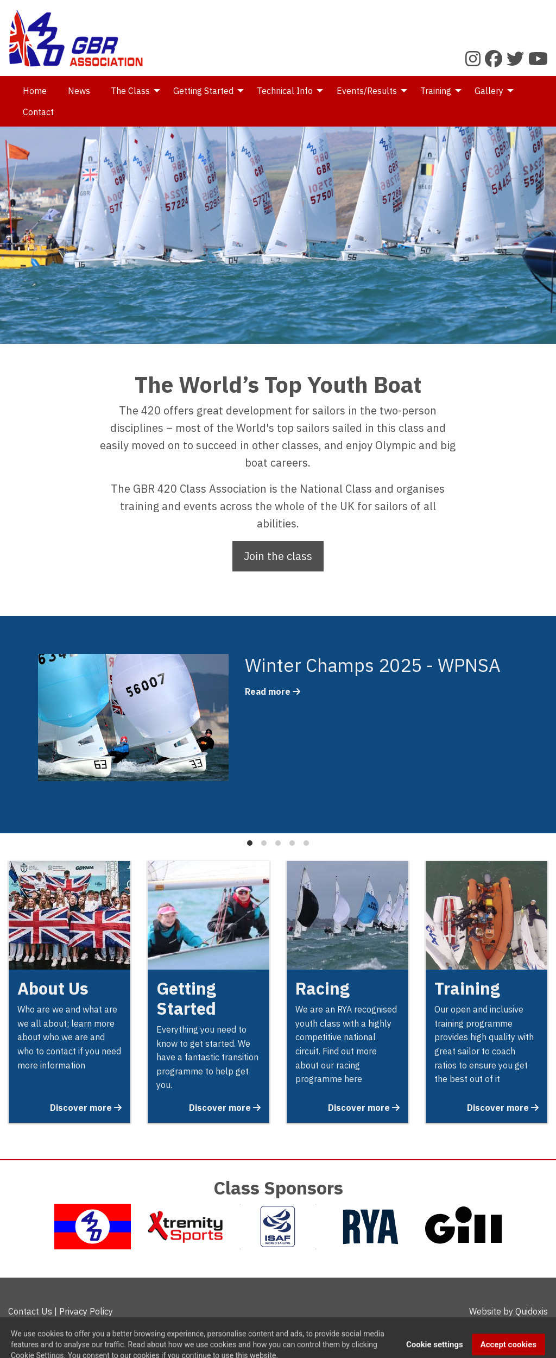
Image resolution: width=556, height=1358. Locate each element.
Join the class (278, 556)
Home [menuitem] (35, 90)
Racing (322, 988)
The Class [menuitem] (130, 90)
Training (467, 988)
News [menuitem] (79, 90)
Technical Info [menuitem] (285, 90)
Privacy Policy (86, 1311)
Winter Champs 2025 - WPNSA (373, 665)
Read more (272, 691)
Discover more (86, 1107)
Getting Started (186, 998)
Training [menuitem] (435, 90)
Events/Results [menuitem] (367, 90)
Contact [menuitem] (38, 111)
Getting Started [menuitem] (203, 90)
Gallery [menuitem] (489, 90)
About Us (53, 988)
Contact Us (30, 1311)
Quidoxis (531, 1311)
